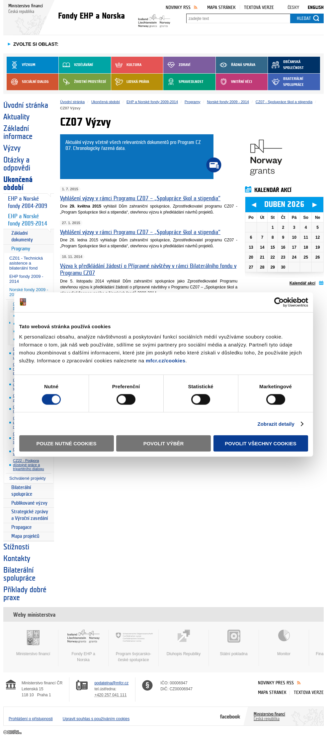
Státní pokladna (233, 643)
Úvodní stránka (25, 105)
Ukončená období (18, 183)
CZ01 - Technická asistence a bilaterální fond (26, 263)
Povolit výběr (163, 443)
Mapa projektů (25, 536)
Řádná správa (235, 65)
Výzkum (21, 65)
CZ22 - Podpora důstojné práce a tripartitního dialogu (28, 465)
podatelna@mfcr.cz (111, 683)
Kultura (126, 65)
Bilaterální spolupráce (286, 82)
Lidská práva (130, 82)
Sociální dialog (28, 82)
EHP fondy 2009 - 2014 (26, 279)
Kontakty (16, 558)
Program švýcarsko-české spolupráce (133, 646)
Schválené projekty (27, 478)
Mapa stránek (221, 7)
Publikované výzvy (29, 503)
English (316, 7)
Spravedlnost (183, 82)
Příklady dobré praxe (24, 593)
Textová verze (259, 7)
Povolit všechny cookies (260, 443)
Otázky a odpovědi (16, 164)
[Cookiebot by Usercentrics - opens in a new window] (279, 302)
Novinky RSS (178, 7)
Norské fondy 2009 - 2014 (228, 102)
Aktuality (16, 117)
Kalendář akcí (302, 283)
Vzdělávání (76, 65)
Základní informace (18, 132)
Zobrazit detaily (275, 423)
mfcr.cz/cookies (165, 360)
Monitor (284, 643)
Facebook (230, 716)
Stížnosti (16, 547)
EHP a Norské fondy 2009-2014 (27, 220)
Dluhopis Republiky (183, 643)
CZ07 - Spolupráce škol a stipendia (284, 102)
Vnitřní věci (234, 82)
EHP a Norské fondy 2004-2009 (27, 202)
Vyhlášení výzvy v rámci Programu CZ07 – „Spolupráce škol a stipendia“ (140, 198)
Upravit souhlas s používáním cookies (96, 719)
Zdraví (176, 65)
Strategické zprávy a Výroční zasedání (29, 515)
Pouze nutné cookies (67, 443)
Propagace (21, 527)
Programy (20, 248)
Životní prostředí (82, 82)
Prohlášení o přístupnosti (31, 719)
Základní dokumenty (22, 236)
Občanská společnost (286, 65)
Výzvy (12, 148)
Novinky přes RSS (276, 683)
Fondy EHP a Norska (83, 646)
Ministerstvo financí (33, 643)
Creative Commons (13, 732)
